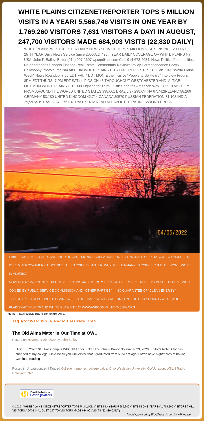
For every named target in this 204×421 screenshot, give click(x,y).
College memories (74, 368)
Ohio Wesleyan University (127, 368)
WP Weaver (185, 414)
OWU (151, 368)
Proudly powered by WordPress (145, 414)
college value (98, 368)
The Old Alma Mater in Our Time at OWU (55, 333)
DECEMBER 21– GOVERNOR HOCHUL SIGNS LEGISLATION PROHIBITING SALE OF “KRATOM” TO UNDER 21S (105, 257)
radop (161, 368)
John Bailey (69, 339)
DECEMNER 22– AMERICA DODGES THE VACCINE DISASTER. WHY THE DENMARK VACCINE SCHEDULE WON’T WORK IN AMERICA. (100, 269)
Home (13, 257)
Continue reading (30, 359)
